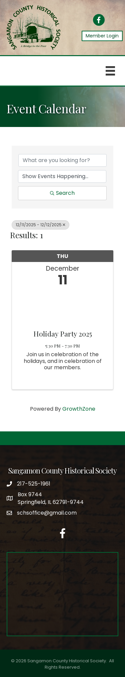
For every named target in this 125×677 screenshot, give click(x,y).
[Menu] (110, 71)
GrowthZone (78, 409)
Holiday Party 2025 (62, 333)
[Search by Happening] (62, 176)
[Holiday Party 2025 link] (62, 306)
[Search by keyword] (62, 160)
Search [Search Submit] (62, 193)
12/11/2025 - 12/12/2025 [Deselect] (40, 225)
